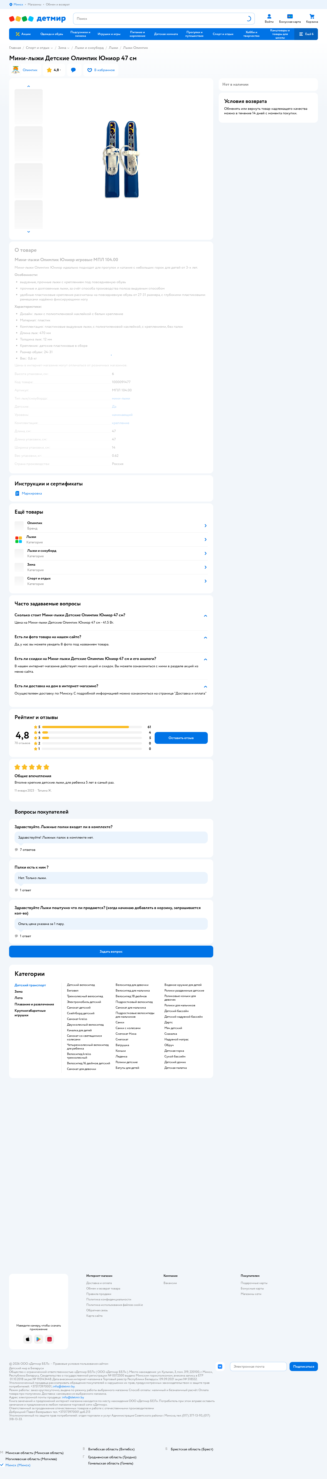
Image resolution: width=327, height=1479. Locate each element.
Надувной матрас (176, 1039)
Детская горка (174, 1051)
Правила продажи (98, 1294)
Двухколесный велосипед (85, 1025)
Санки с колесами (128, 1028)
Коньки (121, 1051)
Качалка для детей (79, 1030)
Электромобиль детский (84, 1002)
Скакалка (170, 1034)
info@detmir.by (63, 1386)
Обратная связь (97, 1310)
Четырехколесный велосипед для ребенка (88, 1046)
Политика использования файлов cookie (114, 1305)
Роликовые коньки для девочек (180, 998)
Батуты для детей (127, 1068)
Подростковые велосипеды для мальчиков (135, 1015)
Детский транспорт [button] (30, 985)
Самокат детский (79, 1007)
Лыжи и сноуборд (89, 47)
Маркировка (32, 493)
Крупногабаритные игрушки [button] (30, 1012)
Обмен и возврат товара (103, 1288)
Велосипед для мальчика (133, 990)
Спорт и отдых (38, 47)
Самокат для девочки (81, 1069)
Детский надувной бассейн (183, 1017)
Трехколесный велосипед (85, 996)
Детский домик (175, 1062)
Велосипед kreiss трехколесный (79, 1055)
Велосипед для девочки (132, 985)
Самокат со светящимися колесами (84, 1037)
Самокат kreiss (77, 1019)
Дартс (168, 1022)
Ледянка (121, 1056)
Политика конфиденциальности (108, 1299)
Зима (62, 47)
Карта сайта (94, 1316)
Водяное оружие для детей (183, 985)
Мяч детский (173, 1028)
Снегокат (122, 1039)
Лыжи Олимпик (135, 47)
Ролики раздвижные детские (184, 990)
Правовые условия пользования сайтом (80, 1364)
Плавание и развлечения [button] (34, 1004)
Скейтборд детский (80, 1013)
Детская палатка (175, 1068)
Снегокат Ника (126, 1034)
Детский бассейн (176, 1011)
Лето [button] (19, 998)
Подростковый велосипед (134, 1002)
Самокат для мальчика (131, 1007)
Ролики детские (127, 1062)
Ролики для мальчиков (179, 1005)
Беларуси (37, 1368)
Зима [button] (18, 991)
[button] (306, 34)
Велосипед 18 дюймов (131, 996)
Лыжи (113, 47)
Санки (120, 1022)
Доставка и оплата (99, 1283)
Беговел (72, 990)
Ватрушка (122, 1045)
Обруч (169, 1045)
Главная (15, 47)
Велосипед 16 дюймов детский (88, 1063)
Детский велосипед (81, 985)
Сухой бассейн (175, 1056)
